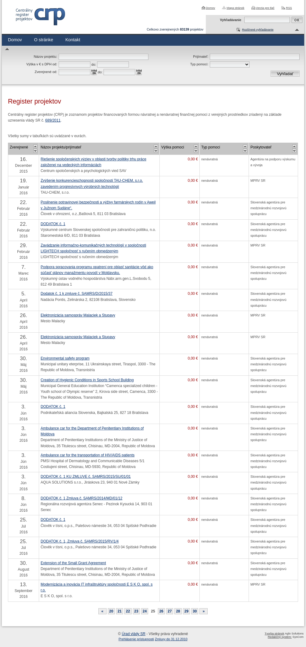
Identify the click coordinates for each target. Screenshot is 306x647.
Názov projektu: (45, 56)
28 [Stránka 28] (178, 611)
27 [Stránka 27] (170, 611)
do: (93, 64)
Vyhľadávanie (230, 20)
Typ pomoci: (199, 64)
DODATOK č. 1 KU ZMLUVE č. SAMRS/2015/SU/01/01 (86, 476)
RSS (289, 7)
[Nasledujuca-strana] (203, 611)
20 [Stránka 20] (111, 611)
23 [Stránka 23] (136, 611)
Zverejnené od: (46, 72)
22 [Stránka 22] (128, 611)
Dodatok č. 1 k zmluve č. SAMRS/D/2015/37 (76, 293)
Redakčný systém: (280, 636)
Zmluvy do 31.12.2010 (171, 639)
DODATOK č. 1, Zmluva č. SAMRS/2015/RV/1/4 (79, 541)
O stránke (43, 39)
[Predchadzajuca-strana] (102, 611)
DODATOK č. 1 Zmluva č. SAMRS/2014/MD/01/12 (81, 498)
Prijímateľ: (200, 56)
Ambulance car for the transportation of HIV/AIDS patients (88, 455)
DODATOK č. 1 (53, 224)
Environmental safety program (65, 358)
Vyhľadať (285, 73)
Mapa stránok (235, 7)
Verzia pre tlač (265, 7)
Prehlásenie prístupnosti (136, 639)
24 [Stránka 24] (145, 611)
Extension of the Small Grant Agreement (73, 563)
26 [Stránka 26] (161, 611)
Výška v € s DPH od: (41, 64)
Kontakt (72, 39)
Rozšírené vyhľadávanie (257, 29)
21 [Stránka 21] (120, 611)
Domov (210, 7)
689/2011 (52, 120)
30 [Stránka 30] (195, 611)
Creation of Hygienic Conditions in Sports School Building (87, 380)
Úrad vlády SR (133, 634)
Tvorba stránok (274, 633)
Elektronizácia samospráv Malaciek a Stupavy (78, 315)
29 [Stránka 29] (186, 611)
